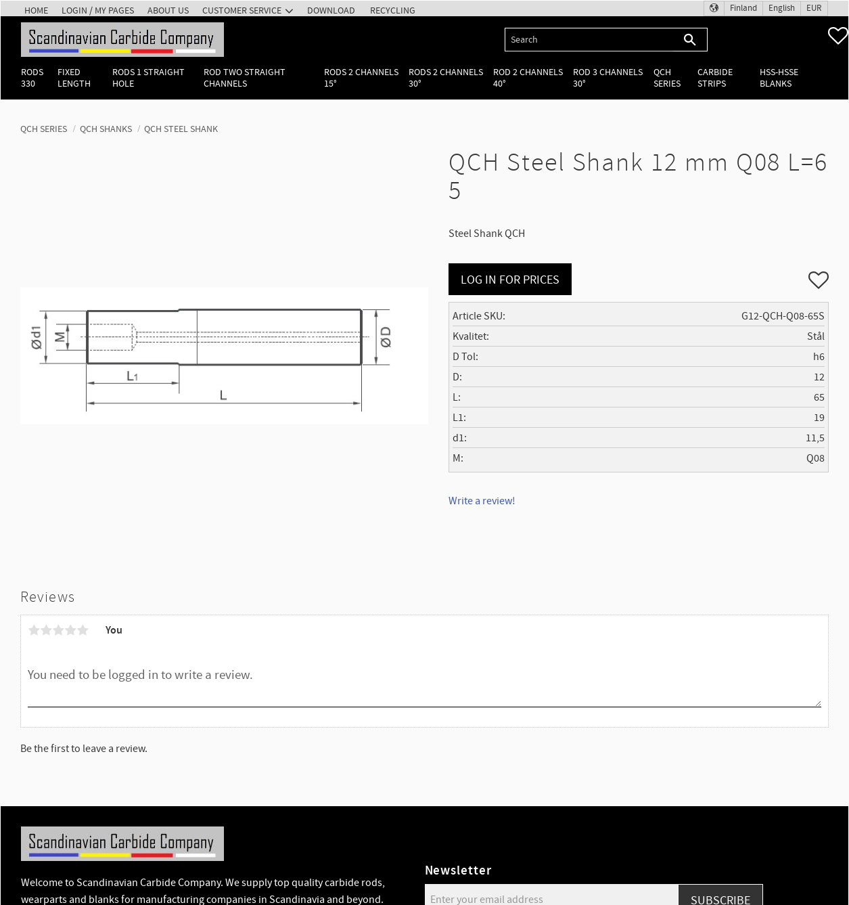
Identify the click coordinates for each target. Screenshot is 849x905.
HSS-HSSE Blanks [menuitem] (779, 78)
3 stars (58, 630)
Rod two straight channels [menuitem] (244, 78)
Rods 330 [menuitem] (32, 78)
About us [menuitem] (168, 10)
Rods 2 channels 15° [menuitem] (361, 78)
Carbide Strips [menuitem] (715, 78)
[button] (838, 36)
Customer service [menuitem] (241, 10)
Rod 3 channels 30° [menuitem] (608, 78)
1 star (34, 630)
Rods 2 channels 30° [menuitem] (446, 78)
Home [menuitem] (36, 10)
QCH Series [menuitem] (667, 78)
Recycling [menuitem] (392, 10)
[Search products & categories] (589, 39)
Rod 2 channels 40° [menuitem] (528, 78)
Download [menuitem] (331, 10)
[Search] (690, 39)
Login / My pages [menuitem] (98, 10)
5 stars (82, 630)
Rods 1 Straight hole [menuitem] (148, 78)
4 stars (70, 630)
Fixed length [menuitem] (74, 78)
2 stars (46, 630)
